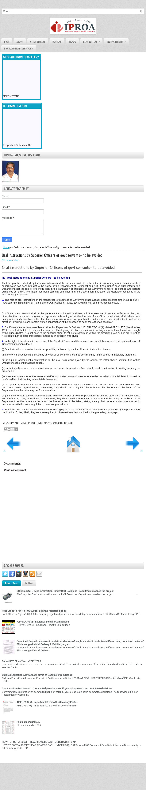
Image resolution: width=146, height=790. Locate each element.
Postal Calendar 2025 (28, 722)
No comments (9, 260)
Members (56, 41)
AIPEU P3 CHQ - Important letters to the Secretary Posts (46, 702)
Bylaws (72, 41)
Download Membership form (18, 48)
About (20, 41)
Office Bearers (37, 41)
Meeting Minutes (118, 40)
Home (6, 41)
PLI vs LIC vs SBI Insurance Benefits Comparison (43, 621)
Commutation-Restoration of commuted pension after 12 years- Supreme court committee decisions (57, 688)
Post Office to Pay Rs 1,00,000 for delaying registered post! (34, 610)
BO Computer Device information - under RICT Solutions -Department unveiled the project (65, 591)
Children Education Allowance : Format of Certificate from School (37, 675)
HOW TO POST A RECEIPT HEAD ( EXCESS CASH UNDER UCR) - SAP (38, 742)
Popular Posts (11, 583)
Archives (29, 583)
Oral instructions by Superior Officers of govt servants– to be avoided (52, 255)
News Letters (92, 40)
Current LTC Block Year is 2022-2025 (21, 661)
